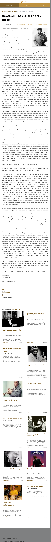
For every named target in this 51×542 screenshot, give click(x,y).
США (3, 295)
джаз (3, 289)
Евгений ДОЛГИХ (6, 292)
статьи (7, 11)
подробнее (6, 342)
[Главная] (25, 2)
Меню (27, 5)
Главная (3, 11)
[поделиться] (21, 24)
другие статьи (13, 11)
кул (2, 298)
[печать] (30, 24)
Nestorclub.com (21, 541)
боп (5, 298)
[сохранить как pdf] (41, 24)
